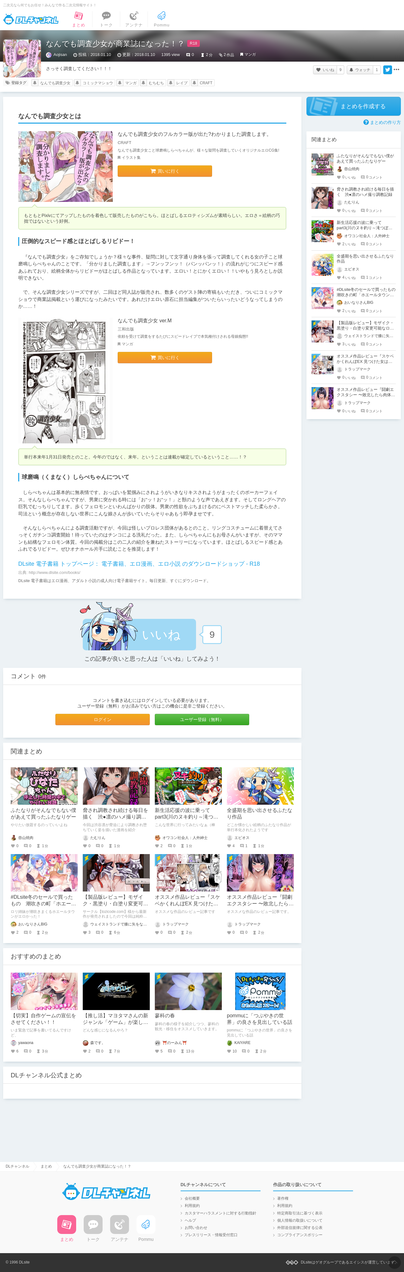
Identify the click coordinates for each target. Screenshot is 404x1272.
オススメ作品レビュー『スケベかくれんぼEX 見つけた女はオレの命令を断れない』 (187, 903)
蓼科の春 (165, 1015)
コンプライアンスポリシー (300, 1235)
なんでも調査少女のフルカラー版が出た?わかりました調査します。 (195, 134)
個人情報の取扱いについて (300, 1220)
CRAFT (206, 83)
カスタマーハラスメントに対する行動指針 (220, 1213)
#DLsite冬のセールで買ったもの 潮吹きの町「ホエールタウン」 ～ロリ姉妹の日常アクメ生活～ (368, 295)
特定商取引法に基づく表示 (300, 1213)
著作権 (283, 1198)
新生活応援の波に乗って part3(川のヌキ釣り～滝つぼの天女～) (186, 817)
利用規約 (192, 1205)
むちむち (156, 83)
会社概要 (192, 1198)
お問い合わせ (196, 1227)
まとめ (46, 1166)
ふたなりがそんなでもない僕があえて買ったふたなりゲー (365, 158)
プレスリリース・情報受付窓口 (211, 1235)
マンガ (250, 54)
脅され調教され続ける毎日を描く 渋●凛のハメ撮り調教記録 (115, 817)
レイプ (182, 83)
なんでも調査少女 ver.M (145, 320)
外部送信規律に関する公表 (300, 1227)
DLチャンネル (31, 19)
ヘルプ (190, 1220)
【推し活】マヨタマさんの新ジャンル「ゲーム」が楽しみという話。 (115, 1022)
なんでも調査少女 (55, 83)
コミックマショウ (98, 83)
